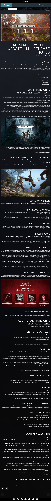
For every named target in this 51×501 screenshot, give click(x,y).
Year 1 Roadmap (36, 68)
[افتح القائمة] (49, 5)
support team (36, 66)
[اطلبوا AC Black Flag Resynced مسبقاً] (6, 5)
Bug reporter (39, 64)
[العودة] (48, 10)
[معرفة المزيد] (12, 9)
